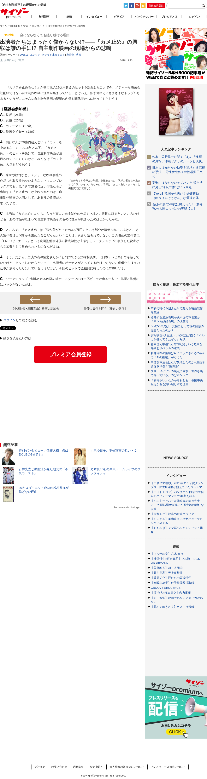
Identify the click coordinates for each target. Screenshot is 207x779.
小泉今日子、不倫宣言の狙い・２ (113, 450)
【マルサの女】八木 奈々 (167, 553)
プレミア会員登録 (70, 354)
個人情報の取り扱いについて (127, 766)
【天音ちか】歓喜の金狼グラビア (172, 514)
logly (137, 507)
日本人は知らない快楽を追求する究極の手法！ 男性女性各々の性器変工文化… (178, 172)
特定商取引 (97, 766)
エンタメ (35, 54)
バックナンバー (144, 16)
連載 (69, 16)
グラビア (119, 16)
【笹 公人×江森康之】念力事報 (171, 592)
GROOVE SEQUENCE (166, 587)
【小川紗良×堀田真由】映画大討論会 (35, 308)
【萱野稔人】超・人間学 (167, 567)
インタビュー (94, 16)
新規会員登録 (156, 5)
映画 (78, 54)
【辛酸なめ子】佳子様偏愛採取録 (172, 582)
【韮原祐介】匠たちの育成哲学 (171, 577)
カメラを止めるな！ (53, 54)
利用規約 (78, 766)
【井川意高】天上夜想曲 (167, 572)
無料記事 (44, 16)
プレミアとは (169, 16)
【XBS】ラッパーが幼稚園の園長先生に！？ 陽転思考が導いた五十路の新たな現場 (177, 504)
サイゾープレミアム (14, 13)
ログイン (9, 320)
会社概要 (39, 766)
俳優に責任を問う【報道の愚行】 (105, 308)
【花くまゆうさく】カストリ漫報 (172, 606)
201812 (24, 54)
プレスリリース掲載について (167, 766)
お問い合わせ (59, 766)
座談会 (70, 54)
